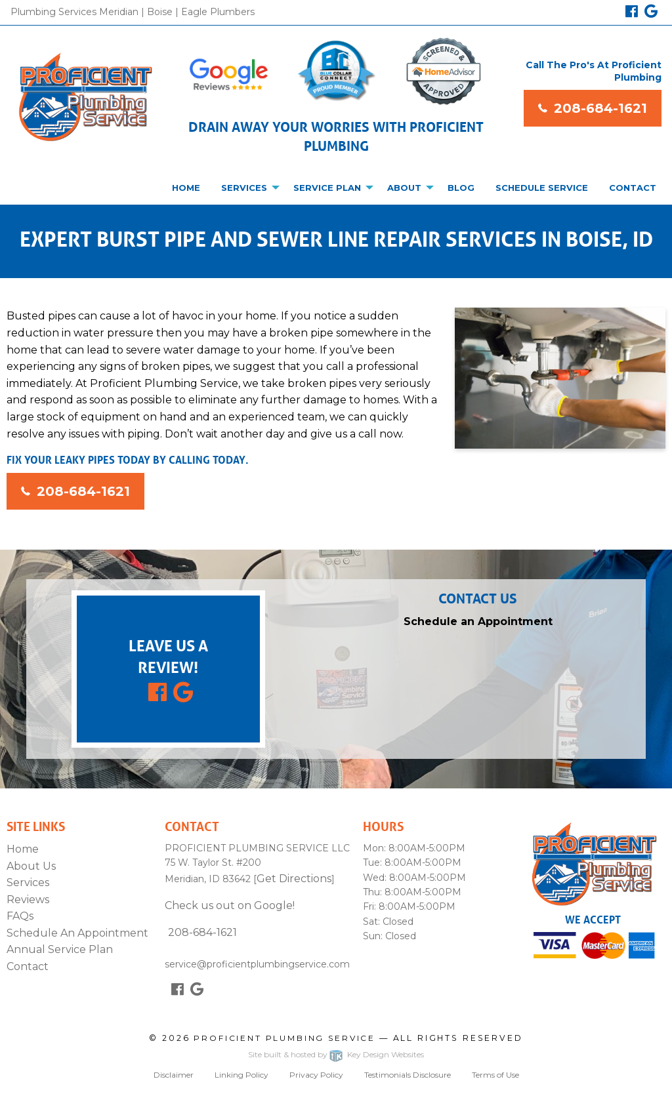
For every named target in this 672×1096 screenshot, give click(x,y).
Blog (461, 187)
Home (186, 187)
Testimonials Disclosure (407, 1075)
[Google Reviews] (228, 76)
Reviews (28, 899)
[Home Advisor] (443, 71)
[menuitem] (186, 187)
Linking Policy (241, 1075)
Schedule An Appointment (77, 933)
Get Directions (294, 878)
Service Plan (327, 187)
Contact (632, 187)
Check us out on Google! (230, 905)
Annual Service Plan (60, 949)
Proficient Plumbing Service (284, 1038)
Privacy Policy (316, 1075)
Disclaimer (174, 1075)
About (404, 187)
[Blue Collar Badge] (336, 71)
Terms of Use (495, 1075)
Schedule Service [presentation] (541, 187)
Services (244, 187)
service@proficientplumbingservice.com (257, 956)
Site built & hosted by (335, 1056)
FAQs (20, 916)
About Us (31, 866)
